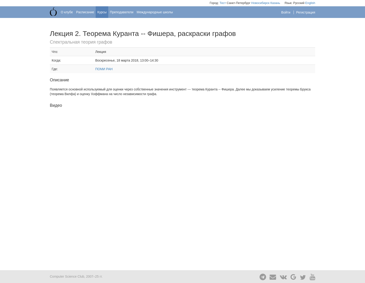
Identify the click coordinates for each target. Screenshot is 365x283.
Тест (223, 3)
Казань (275, 3)
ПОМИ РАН (103, 69)
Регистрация (305, 12)
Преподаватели (121, 12)
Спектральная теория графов (81, 42)
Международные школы (155, 12)
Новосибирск (260, 3)
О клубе (67, 12)
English (310, 3)
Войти (286, 12)
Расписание (85, 12)
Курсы (102, 12)
